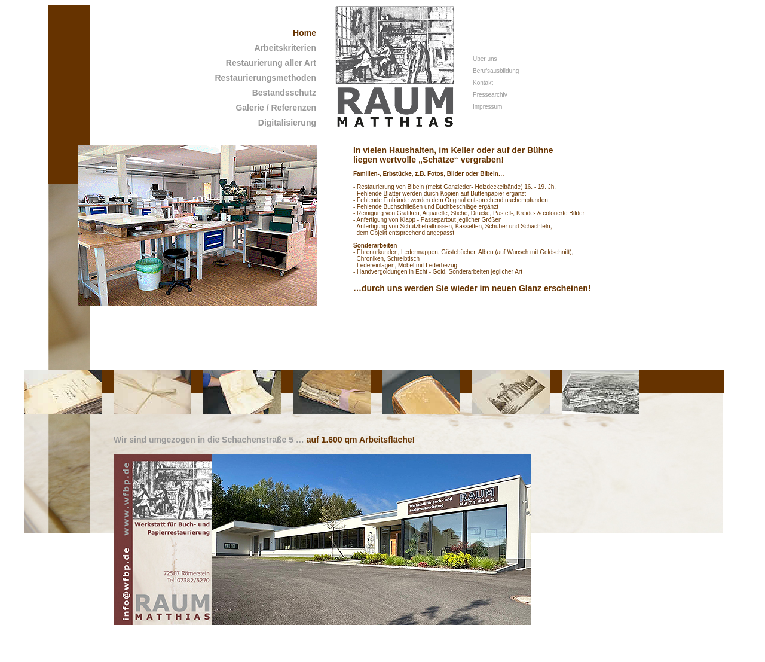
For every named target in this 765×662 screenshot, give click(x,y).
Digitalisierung (287, 122)
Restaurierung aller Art (271, 63)
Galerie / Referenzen (275, 107)
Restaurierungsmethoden (265, 78)
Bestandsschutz (284, 92)
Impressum (487, 106)
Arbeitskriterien (285, 48)
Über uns (485, 59)
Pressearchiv (490, 94)
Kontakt (483, 83)
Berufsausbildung (496, 71)
